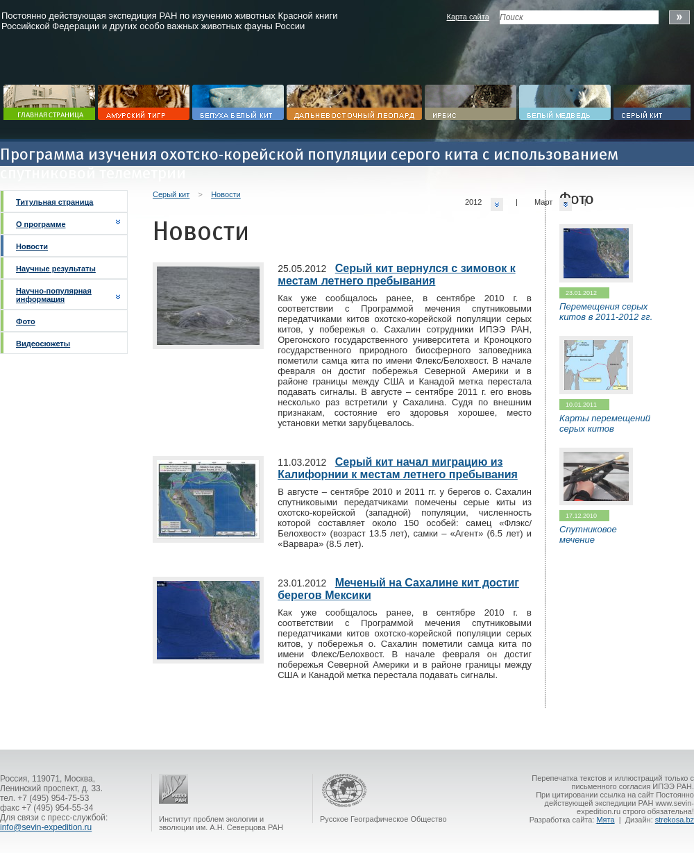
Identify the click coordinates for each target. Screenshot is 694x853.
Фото (25, 321)
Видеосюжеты (43, 343)
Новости (32, 246)
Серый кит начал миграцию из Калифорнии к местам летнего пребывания (398, 468)
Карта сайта (467, 16)
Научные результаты (56, 268)
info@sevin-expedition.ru (46, 827)
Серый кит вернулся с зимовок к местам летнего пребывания (397, 274)
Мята (605, 820)
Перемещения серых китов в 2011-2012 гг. (605, 311)
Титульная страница (54, 202)
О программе (41, 224)
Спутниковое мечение (588, 534)
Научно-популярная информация (54, 295)
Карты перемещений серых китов (604, 423)
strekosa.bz (674, 820)
